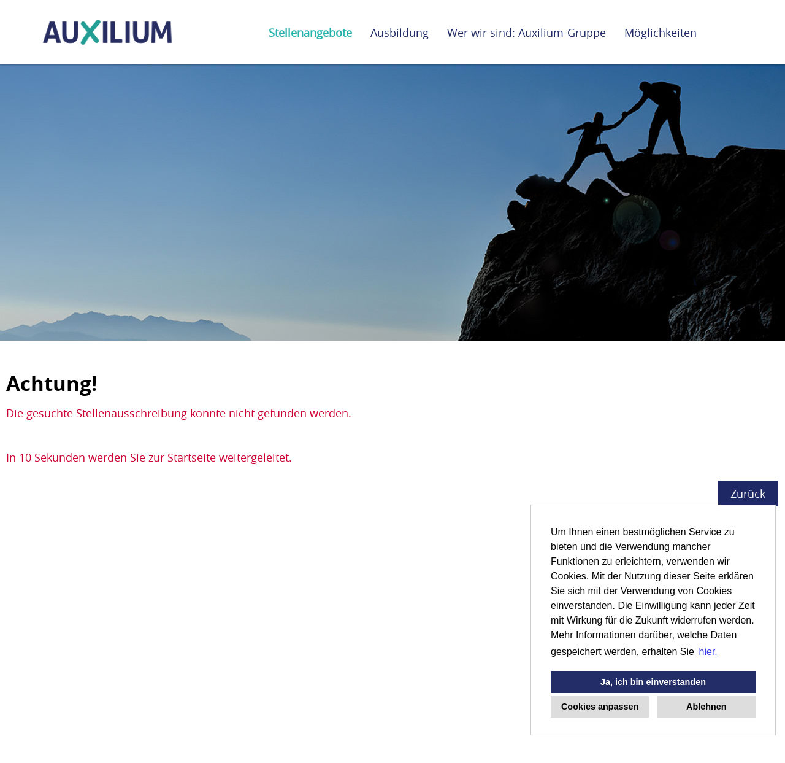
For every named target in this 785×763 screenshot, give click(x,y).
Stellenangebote (310, 32)
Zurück (747, 493)
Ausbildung (399, 32)
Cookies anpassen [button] (599, 706)
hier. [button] (708, 651)
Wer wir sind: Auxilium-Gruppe (526, 32)
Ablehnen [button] (706, 706)
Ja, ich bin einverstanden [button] (653, 682)
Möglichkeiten (660, 32)
